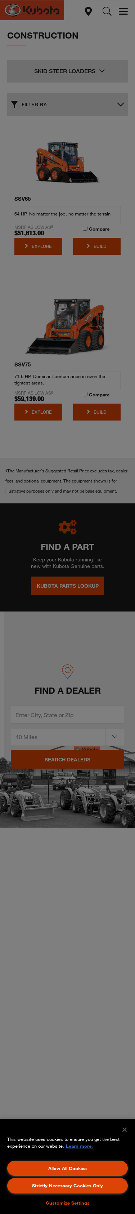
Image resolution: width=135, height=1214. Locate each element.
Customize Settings (68, 1203)
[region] (67, 1166)
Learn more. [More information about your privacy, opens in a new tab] (79, 1146)
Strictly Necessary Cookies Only (67, 1185)
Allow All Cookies (67, 1168)
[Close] (124, 1130)
